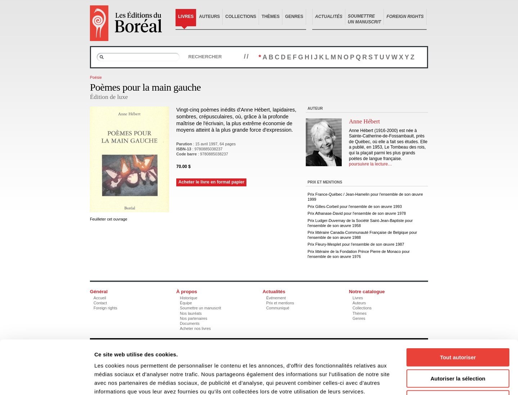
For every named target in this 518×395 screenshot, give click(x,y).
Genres (294, 16)
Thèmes (271, 16)
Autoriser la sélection (458, 328)
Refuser (458, 349)
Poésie (96, 77)
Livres (186, 16)
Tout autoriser (458, 307)
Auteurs (209, 16)
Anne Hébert (364, 121)
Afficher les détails (396, 381)
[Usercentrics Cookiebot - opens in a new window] (46, 381)
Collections (240, 16)
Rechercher (205, 56)
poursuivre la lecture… (370, 164)
